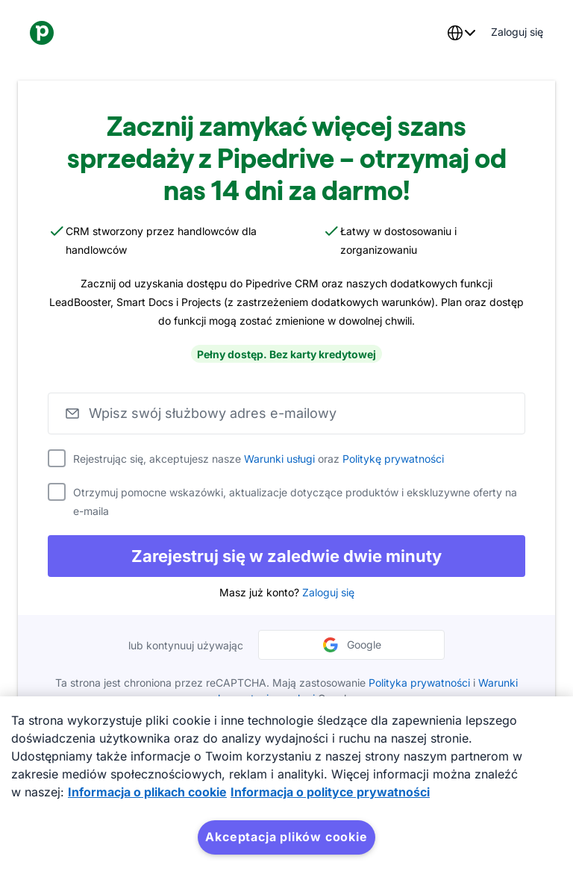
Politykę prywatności (393, 458)
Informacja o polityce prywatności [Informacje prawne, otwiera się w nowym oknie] (330, 791)
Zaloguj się (328, 592)
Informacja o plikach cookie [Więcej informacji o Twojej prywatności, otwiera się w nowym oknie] (147, 791)
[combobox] (461, 32)
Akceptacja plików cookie (286, 836)
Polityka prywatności (419, 682)
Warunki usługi (279, 458)
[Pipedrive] (42, 33)
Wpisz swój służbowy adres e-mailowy (212, 413)
